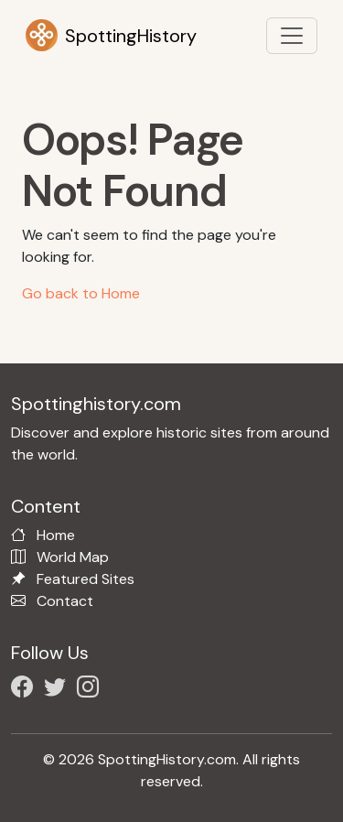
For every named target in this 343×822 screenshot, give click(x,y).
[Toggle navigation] (291, 35)
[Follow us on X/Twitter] (58, 689)
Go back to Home (81, 293)
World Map (73, 557)
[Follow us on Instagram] (91, 689)
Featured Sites (85, 579)
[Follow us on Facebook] (25, 689)
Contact (65, 601)
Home (56, 535)
